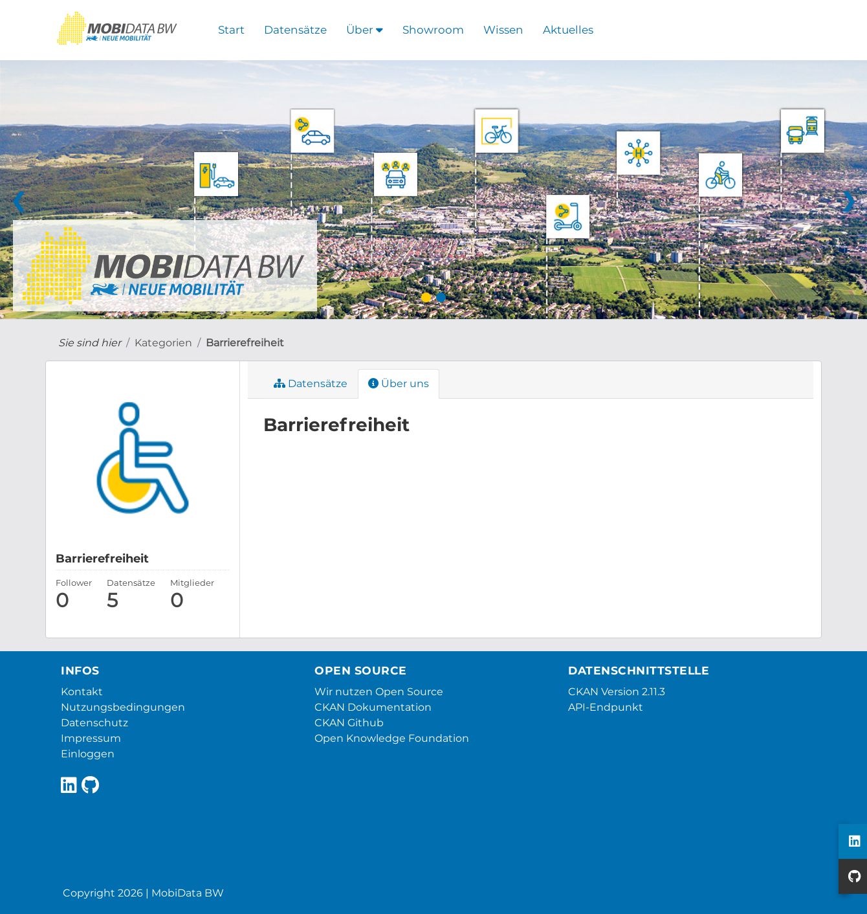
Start (231, 29)
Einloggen (88, 754)
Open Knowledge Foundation (391, 738)
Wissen (503, 29)
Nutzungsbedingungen (123, 707)
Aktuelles (568, 29)
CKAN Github (349, 723)
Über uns (398, 383)
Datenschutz (94, 723)
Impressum (91, 738)
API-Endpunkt (605, 707)
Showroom (433, 29)
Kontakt (82, 692)
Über (364, 29)
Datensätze (295, 29)
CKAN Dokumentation (373, 707)
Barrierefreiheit (245, 343)
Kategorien (163, 343)
